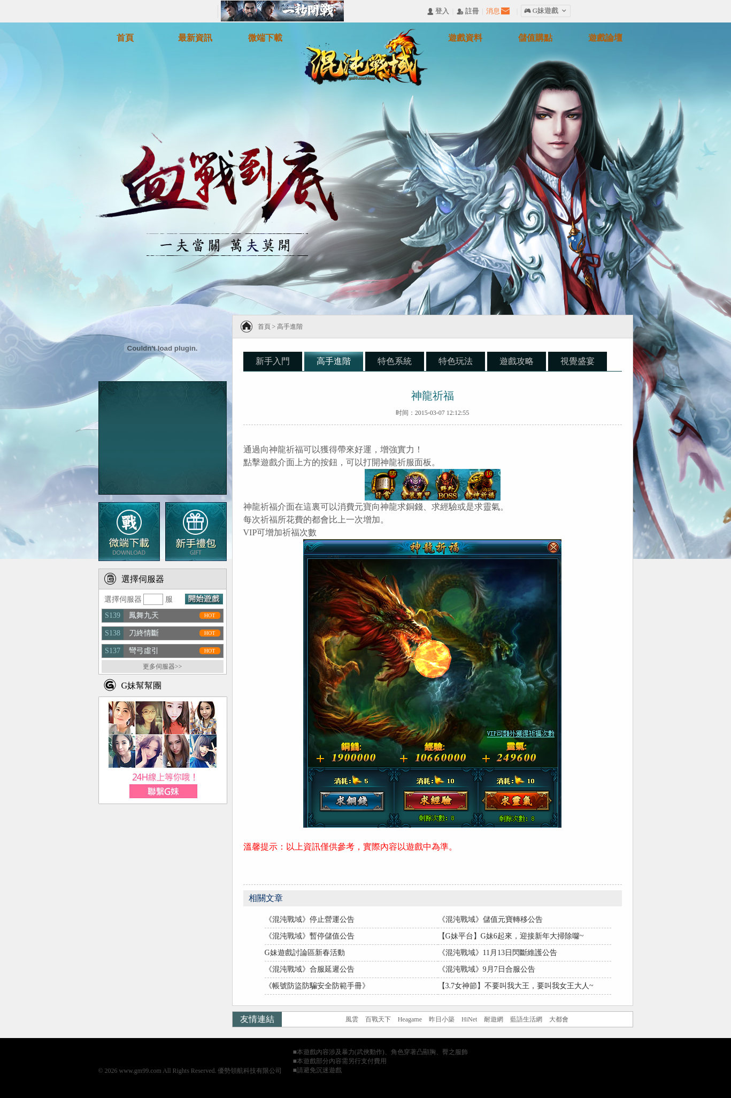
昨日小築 (442, 1019)
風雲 (351, 1019)
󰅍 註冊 (468, 11)
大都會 (558, 1019)
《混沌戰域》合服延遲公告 (310, 969)
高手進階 (290, 326)
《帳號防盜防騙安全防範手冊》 (317, 986)
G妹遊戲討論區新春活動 (305, 953)
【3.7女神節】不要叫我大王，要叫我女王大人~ (516, 986)
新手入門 (273, 361)
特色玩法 (455, 361)
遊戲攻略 (516, 361)
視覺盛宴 (577, 361)
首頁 (264, 326)
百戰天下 (378, 1019)
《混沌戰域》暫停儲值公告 (310, 936)
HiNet (469, 1019)
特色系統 (395, 361)
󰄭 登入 (438, 11)
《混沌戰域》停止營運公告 (310, 919)
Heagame (410, 1019)
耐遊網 (493, 1019)
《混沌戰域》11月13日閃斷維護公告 (497, 953)
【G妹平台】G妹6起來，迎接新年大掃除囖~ (511, 936)
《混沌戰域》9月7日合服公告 (486, 969)
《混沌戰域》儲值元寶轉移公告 (490, 919)
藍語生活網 (526, 1019)
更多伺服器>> (162, 666)
